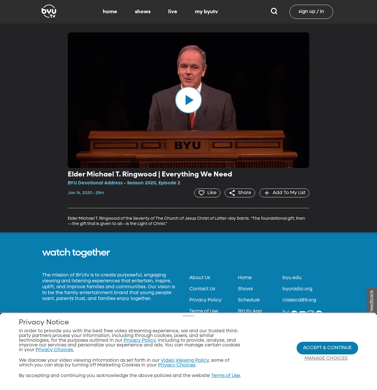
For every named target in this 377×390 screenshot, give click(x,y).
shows (143, 11)
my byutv (206, 11)
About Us (199, 278)
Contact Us (202, 289)
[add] (284, 193)
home (110, 11)
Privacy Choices (176, 365)
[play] (188, 100)
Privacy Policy (205, 300)
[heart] (207, 193)
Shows (245, 289)
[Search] (274, 12)
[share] (240, 193)
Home (245, 278)
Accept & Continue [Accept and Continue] (327, 348)
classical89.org (299, 300)
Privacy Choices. (55, 350)
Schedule (249, 300)
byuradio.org (297, 289)
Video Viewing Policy (185, 360)
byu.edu (292, 278)
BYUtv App (250, 311)
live (172, 11)
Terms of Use (203, 311)
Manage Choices (326, 358)
